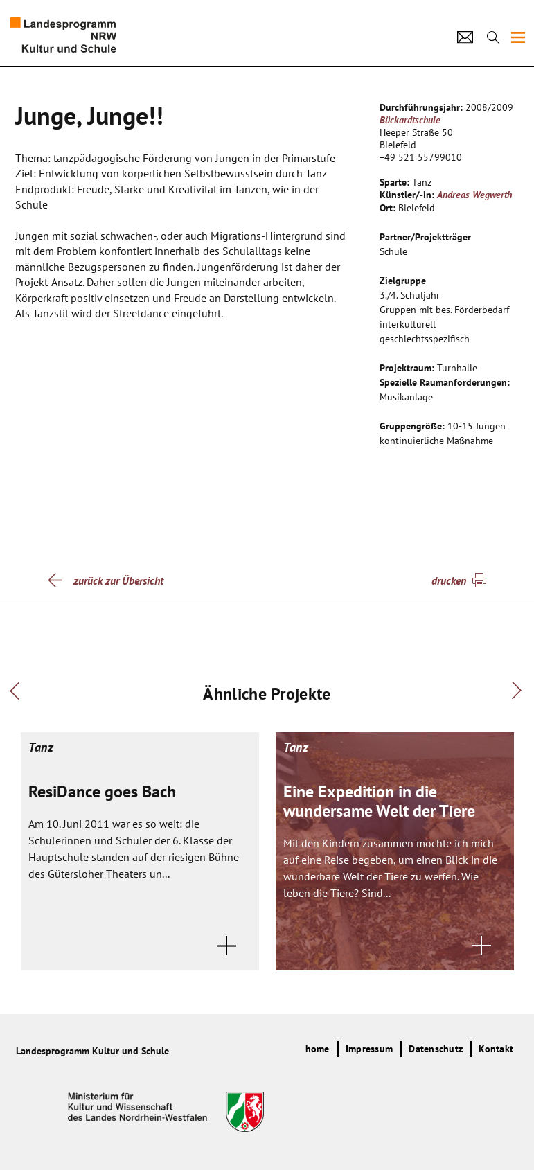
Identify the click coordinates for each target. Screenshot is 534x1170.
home (317, 1049)
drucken (448, 580)
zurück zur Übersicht (118, 580)
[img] (518, 37)
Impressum (369, 1049)
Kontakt (496, 1049)
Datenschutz (436, 1049)
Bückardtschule (410, 120)
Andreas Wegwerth (474, 194)
